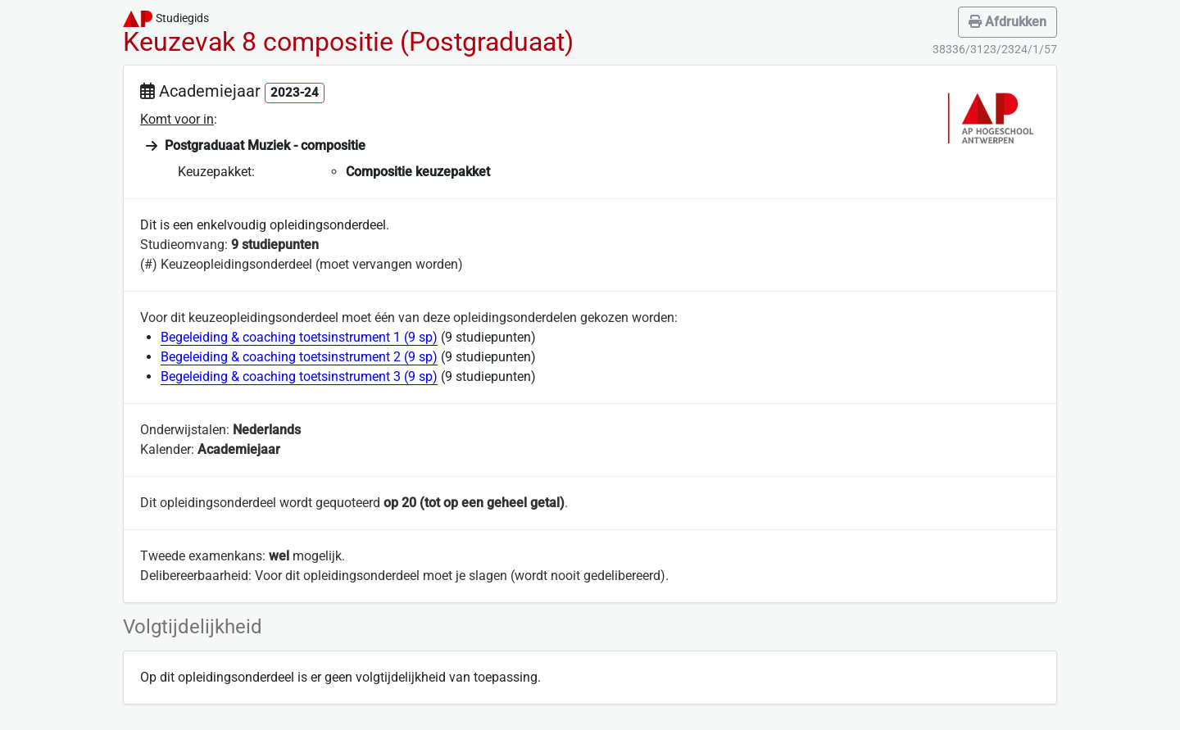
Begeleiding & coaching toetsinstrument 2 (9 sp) (299, 357)
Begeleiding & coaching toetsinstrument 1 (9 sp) (299, 337)
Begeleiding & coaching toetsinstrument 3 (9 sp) (299, 376)
